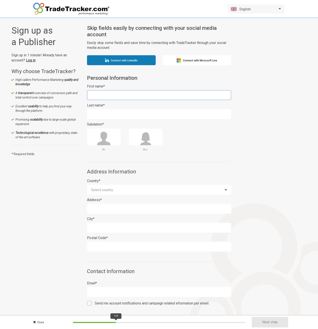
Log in (31, 60)
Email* (92, 283)
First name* (96, 86)
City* (91, 219)
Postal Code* (97, 238)
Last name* (96, 105)
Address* (94, 200)
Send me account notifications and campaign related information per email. (152, 303)
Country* (93, 181)
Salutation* (95, 124)
